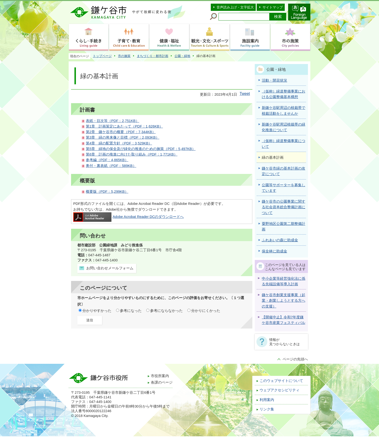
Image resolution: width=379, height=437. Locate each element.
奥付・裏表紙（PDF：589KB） (111, 166)
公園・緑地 (182, 56)
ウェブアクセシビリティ (279, 390)
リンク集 (267, 409)
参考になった (131, 311)
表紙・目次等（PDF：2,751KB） (112, 121)
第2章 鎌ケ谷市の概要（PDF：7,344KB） (121, 132)
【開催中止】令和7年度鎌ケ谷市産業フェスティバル (283, 320)
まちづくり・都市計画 (152, 56)
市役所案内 (160, 376)
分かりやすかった (96, 311)
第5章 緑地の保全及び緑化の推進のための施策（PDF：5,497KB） (141, 149)
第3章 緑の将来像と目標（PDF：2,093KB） (122, 137)
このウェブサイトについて (281, 381)
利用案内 (267, 400)
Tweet (245, 94)
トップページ (102, 56)
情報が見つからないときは (284, 342)
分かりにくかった (205, 311)
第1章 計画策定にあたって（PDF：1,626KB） (124, 126)
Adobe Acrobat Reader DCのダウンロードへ (128, 217)
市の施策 (124, 56)
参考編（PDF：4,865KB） (107, 160)
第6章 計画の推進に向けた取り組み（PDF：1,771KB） (131, 154)
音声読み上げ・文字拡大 (235, 7)
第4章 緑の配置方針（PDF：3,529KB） (119, 143)
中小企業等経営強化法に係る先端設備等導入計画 (283, 281)
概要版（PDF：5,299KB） (107, 191)
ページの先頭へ (295, 359)
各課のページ (162, 382)
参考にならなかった (166, 311)
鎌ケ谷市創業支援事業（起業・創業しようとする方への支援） (283, 300)
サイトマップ (272, 7)
